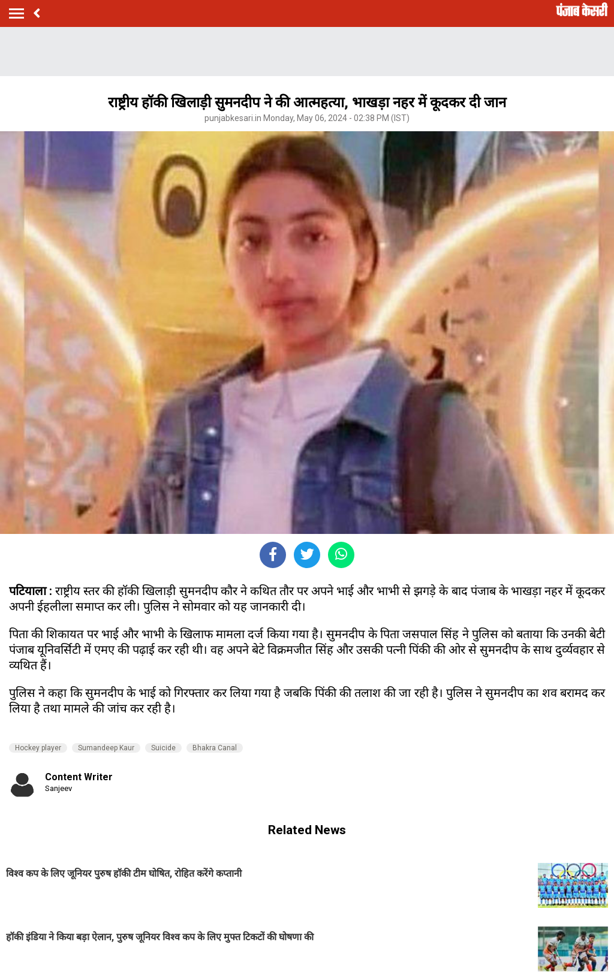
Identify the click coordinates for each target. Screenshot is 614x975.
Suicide (163, 748)
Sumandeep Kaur (106, 748)
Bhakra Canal (214, 748)
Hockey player (38, 748)
